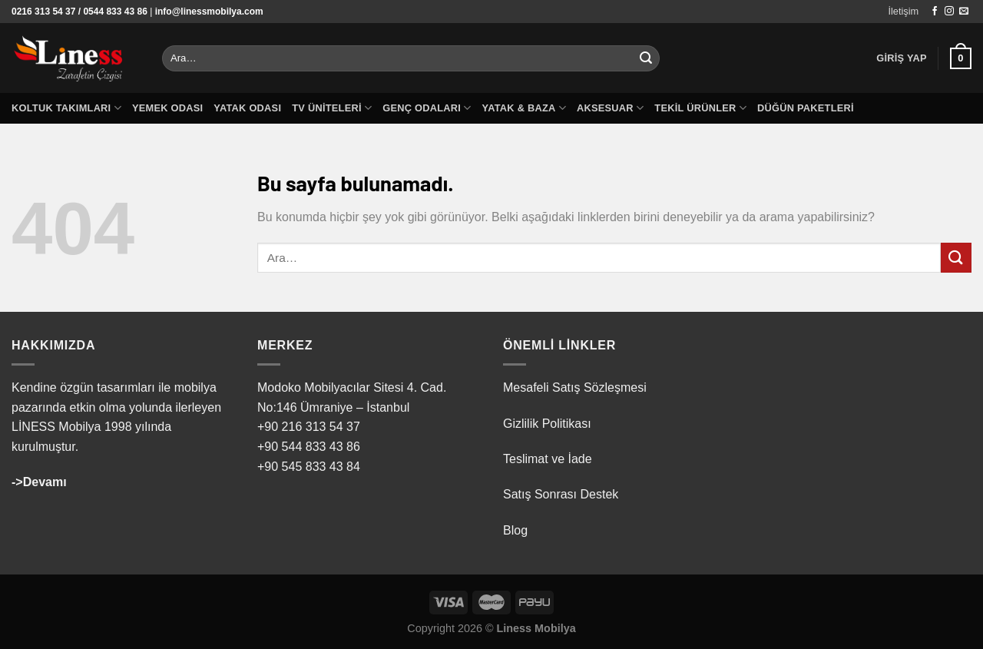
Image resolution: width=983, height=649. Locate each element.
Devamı (45, 481)
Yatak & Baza (524, 108)
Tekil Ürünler (700, 108)
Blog (515, 530)
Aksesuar (610, 108)
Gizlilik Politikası (547, 423)
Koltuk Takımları (66, 108)
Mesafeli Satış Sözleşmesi (575, 387)
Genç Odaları (426, 108)
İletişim (903, 11)
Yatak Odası (247, 108)
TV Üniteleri (332, 108)
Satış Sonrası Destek (560, 494)
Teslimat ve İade (547, 458)
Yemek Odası (167, 108)
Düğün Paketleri (805, 108)
